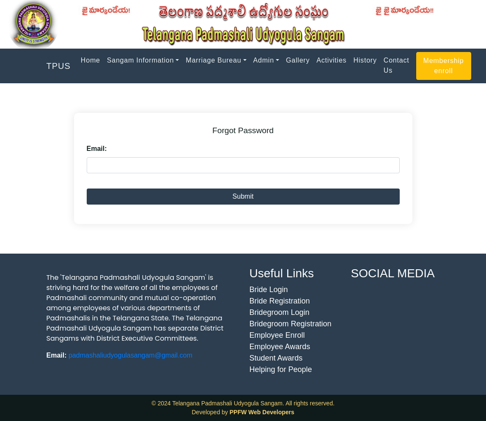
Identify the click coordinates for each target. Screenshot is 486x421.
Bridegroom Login (280, 312)
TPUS (59, 66)
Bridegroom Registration (291, 324)
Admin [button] (263, 60)
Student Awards (276, 358)
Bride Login (269, 289)
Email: (97, 148)
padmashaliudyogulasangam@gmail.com (130, 355)
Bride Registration (280, 301)
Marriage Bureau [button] (213, 60)
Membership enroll (443, 65)
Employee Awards (280, 346)
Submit (243, 196)
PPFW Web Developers (262, 412)
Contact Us (396, 65)
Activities (331, 60)
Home (90, 60)
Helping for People (281, 369)
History (364, 60)
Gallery (298, 60)
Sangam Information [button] (140, 60)
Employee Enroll (277, 335)
